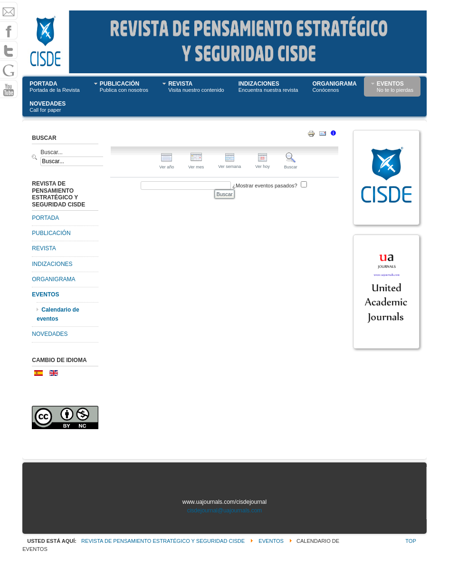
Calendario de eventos (58, 314)
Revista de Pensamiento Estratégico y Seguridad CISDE (163, 541)
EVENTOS (45, 294)
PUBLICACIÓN (51, 233)
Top (410, 541)
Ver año (166, 164)
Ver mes (196, 164)
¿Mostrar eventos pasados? (264, 185)
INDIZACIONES (52, 264)
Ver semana (229, 164)
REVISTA (44, 248)
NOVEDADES (49, 334)
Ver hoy (262, 164)
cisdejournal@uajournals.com (224, 510)
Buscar (290, 164)
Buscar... (51, 152)
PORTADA (45, 218)
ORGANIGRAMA (53, 279)
